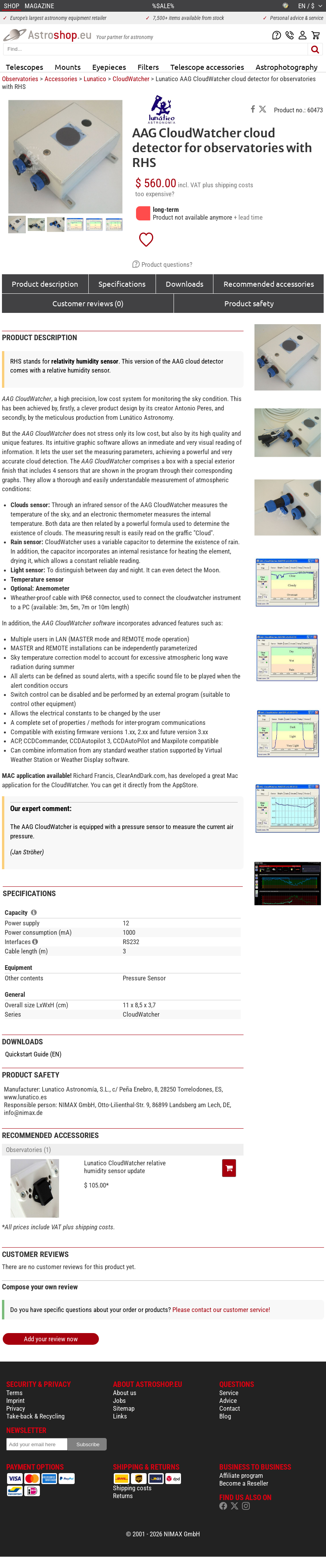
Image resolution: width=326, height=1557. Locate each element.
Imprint (15, 1400)
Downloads (184, 283)
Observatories (20, 79)
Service (228, 1393)
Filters (148, 66)
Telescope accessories (207, 66)
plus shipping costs (227, 185)
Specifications (122, 283)
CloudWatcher (131, 79)
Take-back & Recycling (35, 1416)
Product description (45, 283)
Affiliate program (241, 1475)
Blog (225, 1416)
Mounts (68, 66)
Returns (123, 1496)
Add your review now (51, 1339)
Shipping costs (132, 1488)
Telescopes (24, 66)
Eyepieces (109, 66)
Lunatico (95, 79)
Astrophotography (286, 66)
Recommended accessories (269, 283)
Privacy (15, 1408)
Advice (228, 1400)
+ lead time (248, 217)
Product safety (249, 303)
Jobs (119, 1400)
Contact (229, 1408)
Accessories (61, 79)
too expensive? (154, 194)
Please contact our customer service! (221, 1310)
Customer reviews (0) (88, 303)
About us (124, 1393)
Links (120, 1416)
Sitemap (123, 1408)
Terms (14, 1393)
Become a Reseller (243, 1483)
